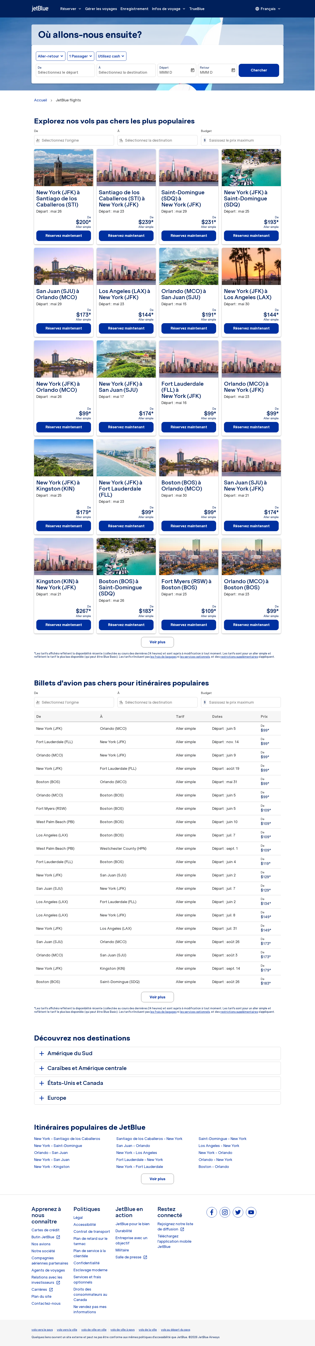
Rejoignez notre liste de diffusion (175, 1227)
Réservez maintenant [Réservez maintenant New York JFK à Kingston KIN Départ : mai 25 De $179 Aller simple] (64, 526)
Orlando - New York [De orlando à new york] (215, 1159)
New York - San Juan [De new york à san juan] (52, 1159)
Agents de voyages (48, 1270)
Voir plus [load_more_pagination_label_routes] (157, 1179)
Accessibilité (85, 1224)
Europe (52, 1098)
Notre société (43, 1251)
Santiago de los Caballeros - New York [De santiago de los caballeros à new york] (149, 1138)
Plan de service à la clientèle (90, 1253)
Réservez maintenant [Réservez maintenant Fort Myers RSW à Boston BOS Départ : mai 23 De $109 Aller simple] (189, 625)
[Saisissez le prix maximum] (242, 140)
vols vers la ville (67, 1329)
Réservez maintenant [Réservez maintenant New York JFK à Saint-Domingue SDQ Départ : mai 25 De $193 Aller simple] (251, 235)
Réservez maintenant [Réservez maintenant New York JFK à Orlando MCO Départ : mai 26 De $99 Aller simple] (64, 427)
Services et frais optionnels (87, 1279)
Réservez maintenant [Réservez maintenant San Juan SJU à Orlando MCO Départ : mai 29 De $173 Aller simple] (64, 328)
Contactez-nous (46, 1303)
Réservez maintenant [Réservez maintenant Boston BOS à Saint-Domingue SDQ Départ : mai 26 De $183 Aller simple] (126, 625)
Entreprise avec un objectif (131, 1240)
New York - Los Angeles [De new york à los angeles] (136, 1152)
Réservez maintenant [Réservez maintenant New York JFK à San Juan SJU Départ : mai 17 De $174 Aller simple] (126, 427)
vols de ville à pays (122, 1329)
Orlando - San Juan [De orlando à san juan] (51, 1152)
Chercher (259, 70)
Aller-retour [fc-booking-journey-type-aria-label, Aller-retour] (48, 56)
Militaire (122, 1250)
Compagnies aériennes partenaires (50, 1260)
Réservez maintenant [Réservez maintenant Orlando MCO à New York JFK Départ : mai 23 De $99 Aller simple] (251, 427)
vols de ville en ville (94, 1329)
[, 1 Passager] (78, 56)
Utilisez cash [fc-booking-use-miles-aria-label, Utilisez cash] (109, 56)
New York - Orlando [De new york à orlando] (215, 1152)
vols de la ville (148, 1329)
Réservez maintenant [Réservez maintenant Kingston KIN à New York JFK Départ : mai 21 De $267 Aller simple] (64, 625)
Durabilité (124, 1231)
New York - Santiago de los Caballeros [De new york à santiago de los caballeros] (67, 1138)
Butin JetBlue (46, 1237)
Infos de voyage (169, 9)
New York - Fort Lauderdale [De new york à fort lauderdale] (139, 1166)
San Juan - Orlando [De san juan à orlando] (133, 1145)
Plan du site (41, 1296)
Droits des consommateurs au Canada (90, 1294)
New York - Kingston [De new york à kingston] (52, 1166)
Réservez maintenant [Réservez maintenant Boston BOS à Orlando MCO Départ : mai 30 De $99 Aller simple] (189, 526)
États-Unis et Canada (70, 1083)
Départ (164, 67)
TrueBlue (197, 9)
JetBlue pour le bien (133, 1224)
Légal (78, 1217)
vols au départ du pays (175, 1329)
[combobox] (65, 72)
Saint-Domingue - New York (223, 1138)
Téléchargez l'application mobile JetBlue (174, 1241)
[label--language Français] (268, 9)
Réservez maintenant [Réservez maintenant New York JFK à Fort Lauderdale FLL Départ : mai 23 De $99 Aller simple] (126, 526)
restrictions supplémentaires (239, 656)
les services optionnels (195, 656)
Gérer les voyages (101, 9)
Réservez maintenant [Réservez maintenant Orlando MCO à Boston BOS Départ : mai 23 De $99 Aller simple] (251, 625)
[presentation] (268, 9)
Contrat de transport (92, 1231)
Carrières (42, 1289)
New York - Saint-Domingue (58, 1145)
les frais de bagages (163, 656)
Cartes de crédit (46, 1230)
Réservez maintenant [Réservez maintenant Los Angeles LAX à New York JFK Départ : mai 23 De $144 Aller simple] (126, 328)
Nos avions (41, 1244)
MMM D (165, 72)
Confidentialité (87, 1263)
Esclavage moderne (90, 1270)
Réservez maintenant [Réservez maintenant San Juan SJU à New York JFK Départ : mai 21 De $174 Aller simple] (251, 526)
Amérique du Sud (65, 1053)
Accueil (40, 100)
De (40, 67)
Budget (206, 131)
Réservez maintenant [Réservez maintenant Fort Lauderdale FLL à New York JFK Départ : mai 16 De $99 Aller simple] (189, 427)
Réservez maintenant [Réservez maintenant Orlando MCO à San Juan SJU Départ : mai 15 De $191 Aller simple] (189, 328)
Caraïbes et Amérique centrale (82, 1068)
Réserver (71, 9)
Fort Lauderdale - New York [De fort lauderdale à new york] (139, 1159)
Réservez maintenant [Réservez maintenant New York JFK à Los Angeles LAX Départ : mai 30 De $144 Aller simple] (251, 328)
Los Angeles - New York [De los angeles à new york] (219, 1145)
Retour (204, 67)
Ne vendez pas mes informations (90, 1309)
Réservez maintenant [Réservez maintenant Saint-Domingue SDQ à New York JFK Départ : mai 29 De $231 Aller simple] (189, 235)
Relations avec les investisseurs (47, 1280)
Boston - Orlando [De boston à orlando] (214, 1166)
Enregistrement (135, 9)
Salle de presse (131, 1257)
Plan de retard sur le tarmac (90, 1241)
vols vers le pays (42, 1329)
